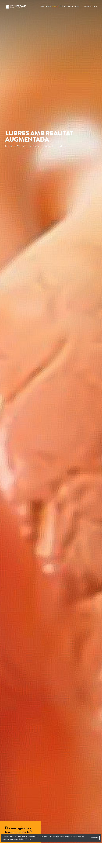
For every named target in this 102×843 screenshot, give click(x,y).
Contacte (87, 6)
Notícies (69, 6)
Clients (76, 6)
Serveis (62, 6)
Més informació (26, 839)
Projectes (55, 6)
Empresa (48, 6)
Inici (42, 6)
